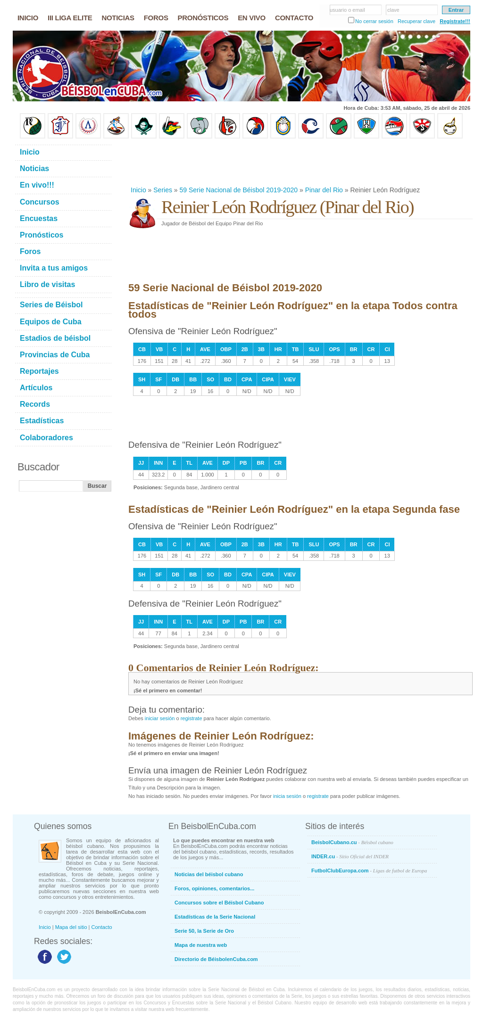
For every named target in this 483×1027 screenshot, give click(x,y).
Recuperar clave (416, 21)
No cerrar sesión (374, 21)
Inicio (138, 190)
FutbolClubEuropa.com (369, 870)
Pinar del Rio (324, 190)
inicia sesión (287, 796)
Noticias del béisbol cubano (209, 874)
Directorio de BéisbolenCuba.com (216, 959)
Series (162, 190)
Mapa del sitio (71, 927)
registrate (191, 718)
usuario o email (347, 10)
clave (393, 10)
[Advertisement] (300, 162)
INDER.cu (350, 856)
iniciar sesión (160, 718)
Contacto (102, 927)
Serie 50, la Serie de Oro (204, 931)
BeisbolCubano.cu (352, 842)
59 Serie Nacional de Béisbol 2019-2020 (239, 190)
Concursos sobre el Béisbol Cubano (219, 902)
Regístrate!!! (455, 21)
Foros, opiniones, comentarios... (214, 888)
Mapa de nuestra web (201, 945)
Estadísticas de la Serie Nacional (215, 917)
